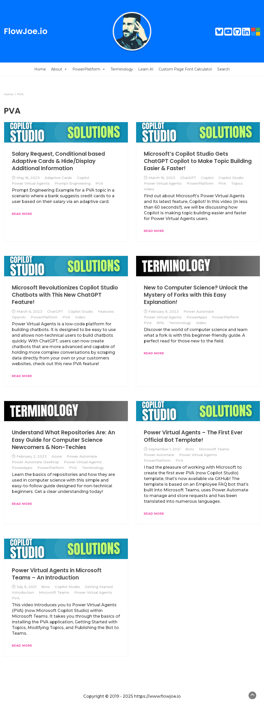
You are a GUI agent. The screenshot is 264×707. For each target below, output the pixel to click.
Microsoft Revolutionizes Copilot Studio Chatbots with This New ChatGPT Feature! (65, 295)
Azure (57, 456)
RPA (160, 323)
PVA (99, 183)
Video (149, 189)
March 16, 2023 (161, 178)
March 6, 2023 (29, 311)
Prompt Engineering (72, 183)
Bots (189, 449)
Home (40, 69)
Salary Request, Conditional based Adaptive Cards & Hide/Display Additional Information (58, 161)
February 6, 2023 (163, 311)
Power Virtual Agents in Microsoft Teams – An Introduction (57, 574)
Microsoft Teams (214, 449)
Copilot (83, 178)
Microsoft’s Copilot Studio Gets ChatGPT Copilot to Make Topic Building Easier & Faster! (198, 161)
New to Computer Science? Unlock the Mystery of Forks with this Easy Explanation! (196, 295)
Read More (22, 214)
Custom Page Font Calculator (185, 69)
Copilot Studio (231, 178)
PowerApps (197, 317)
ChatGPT (188, 178)
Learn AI (145, 69)
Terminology (122, 69)
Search (223, 69)
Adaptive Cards (58, 178)
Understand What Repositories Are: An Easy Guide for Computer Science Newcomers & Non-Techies (63, 440)
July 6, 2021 (26, 587)
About (59, 69)
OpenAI (19, 317)
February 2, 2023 (31, 456)
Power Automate (199, 311)
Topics (237, 183)
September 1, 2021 (164, 449)
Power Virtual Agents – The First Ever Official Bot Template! (193, 436)
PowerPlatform (88, 69)
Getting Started (99, 587)
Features (106, 311)
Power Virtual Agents (31, 183)
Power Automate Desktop (35, 462)
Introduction (23, 592)
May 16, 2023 (28, 178)
